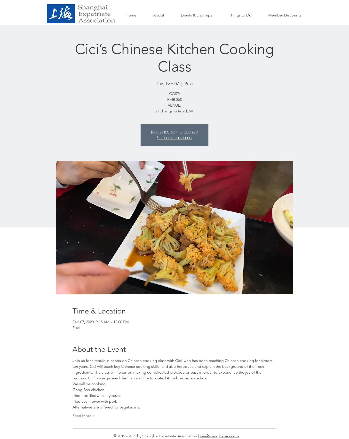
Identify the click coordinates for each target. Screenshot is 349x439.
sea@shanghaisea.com (219, 436)
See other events (174, 138)
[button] (240, 15)
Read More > (83, 415)
